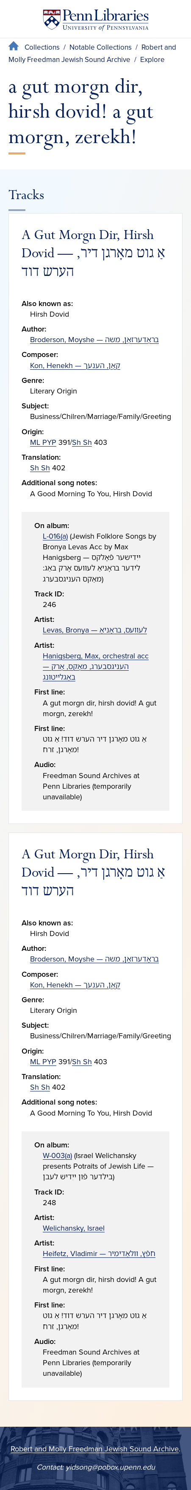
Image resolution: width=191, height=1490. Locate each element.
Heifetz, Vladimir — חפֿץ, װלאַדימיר (99, 1253)
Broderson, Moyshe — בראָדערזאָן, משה (94, 339)
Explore (152, 59)
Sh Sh (82, 442)
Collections (42, 47)
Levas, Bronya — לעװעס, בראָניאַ (95, 630)
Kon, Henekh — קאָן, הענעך (75, 365)
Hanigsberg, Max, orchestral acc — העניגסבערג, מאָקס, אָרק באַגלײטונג (96, 666)
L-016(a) (55, 536)
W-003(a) (57, 1155)
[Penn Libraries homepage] (96, 21)
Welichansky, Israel (74, 1228)
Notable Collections (100, 47)
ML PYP (43, 442)
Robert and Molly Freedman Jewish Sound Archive (95, 1448)
